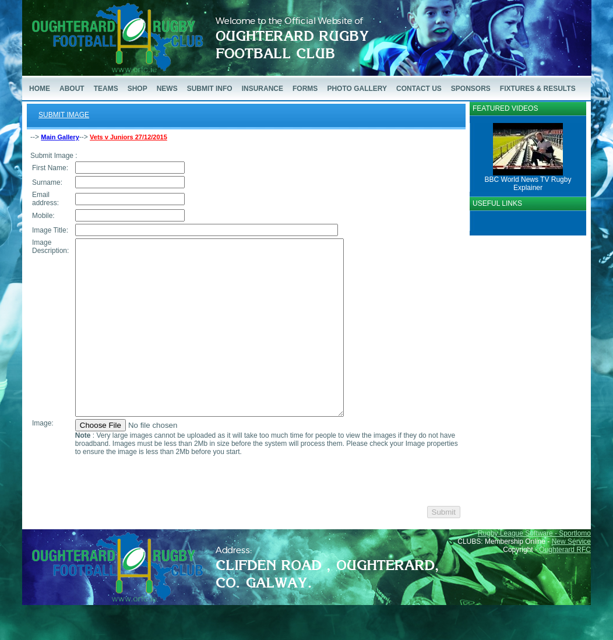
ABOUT (71, 89)
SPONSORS (471, 89)
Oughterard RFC (565, 585)
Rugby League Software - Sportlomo (534, 568)
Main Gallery (60, 136)
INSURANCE (262, 89)
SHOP (137, 89)
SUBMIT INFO (209, 89)
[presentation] (162, 516)
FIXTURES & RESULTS (538, 89)
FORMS (305, 89)
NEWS (167, 89)
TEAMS (106, 89)
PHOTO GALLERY (357, 89)
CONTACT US (419, 89)
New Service (571, 576)
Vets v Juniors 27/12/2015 (128, 136)
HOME (39, 89)
